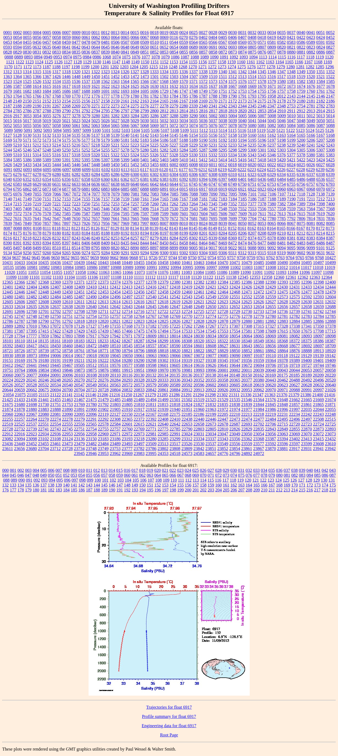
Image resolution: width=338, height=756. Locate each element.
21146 (91, 394)
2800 (154, 111)
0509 (144, 42)
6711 (183, 184)
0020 (174, 32)
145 (104, 485)
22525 (19, 424)
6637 (105, 184)
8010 (183, 223)
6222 (242, 169)
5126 (329, 130)
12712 (115, 311)
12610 (67, 301)
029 (226, 470)
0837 (95, 52)
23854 (234, 448)
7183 (222, 199)
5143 (154, 135)
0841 (125, 52)
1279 (280, 66)
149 (135, 485)
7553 (252, 208)
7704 (252, 218)
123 (271, 480)
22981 (151, 434)
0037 (291, 32)
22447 (222, 419)
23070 (306, 434)
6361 (115, 179)
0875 (252, 52)
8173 (330, 228)
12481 (19, 297)
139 (58, 485)
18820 (175, 350)
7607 (232, 213)
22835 (258, 429)
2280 (183, 106)
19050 (127, 355)
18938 (19, 355)
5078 (232, 125)
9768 (319, 257)
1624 (125, 86)
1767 (46, 96)
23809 (186, 448)
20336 (175, 380)
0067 (144, 37)
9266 (76, 252)
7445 (95, 208)
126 (293, 480)
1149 (135, 62)
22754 (91, 429)
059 (119, 475)
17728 (7, 336)
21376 (282, 394)
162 (233, 485)
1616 (56, 86)
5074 (193, 125)
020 (157, 470)
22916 (19, 434)
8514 (76, 248)
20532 (43, 385)
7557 (271, 208)
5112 (203, 130)
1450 (95, 76)
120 (248, 480)
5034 (183, 120)
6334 (281, 174)
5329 (183, 155)
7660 (105, 218)
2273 (115, 106)
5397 (105, 159)
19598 (151, 365)
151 (150, 485)
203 (211, 490)
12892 (19, 326)
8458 (183, 243)
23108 (55, 438)
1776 (95, 96)
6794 (7, 189)
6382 (154, 179)
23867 (258, 448)
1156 (202, 62)
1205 (143, 66)
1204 (134, 66)
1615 (46, 86)
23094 (19, 438)
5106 (155, 130)
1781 (144, 96)
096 (67, 480)
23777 (127, 448)
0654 (174, 47)
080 (279, 475)
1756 (271, 91)
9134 (7, 252)
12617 (151, 301)
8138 (144, 228)
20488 (294, 380)
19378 (282, 360)
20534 (55, 385)
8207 (252, 233)
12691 (7, 311)
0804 (242, 47)
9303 (193, 252)
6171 (173, 169)
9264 (56, 252)
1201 (104, 66)
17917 (91, 336)
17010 (31, 326)
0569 (242, 42)
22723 (306, 424)
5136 (86, 135)
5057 (46, 125)
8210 (281, 233)
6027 (320, 164)
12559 (270, 297)
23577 (258, 443)
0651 (154, 47)
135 (28, 485)
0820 (281, 47)
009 (74, 470)
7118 (301, 194)
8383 (310, 238)
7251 (95, 204)
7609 (242, 213)
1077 (145, 57)
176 (5, 490)
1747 (183, 91)
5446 (76, 164)
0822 (301, 47)
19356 (246, 360)
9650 (55, 257)
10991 (151, 267)
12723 (175, 311)
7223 (76, 204)
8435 (125, 243)
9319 (281, 252)
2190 (37, 106)
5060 (66, 125)
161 (226, 485)
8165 (281, 228)
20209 (318, 375)
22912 (7, 434)
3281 (105, 115)
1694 (134, 91)
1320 (76, 71)
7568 (330, 208)
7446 (105, 208)
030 (233, 470)
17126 (79, 326)
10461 (186, 262)
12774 (210, 316)
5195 (252, 140)
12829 (210, 321)
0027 (203, 32)
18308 (186, 341)
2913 (310, 111)
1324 (115, 71)
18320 (198, 341)
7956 (105, 223)
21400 (317, 394)
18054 (234, 336)
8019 (193, 223)
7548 (222, 208)
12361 (290, 277)
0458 (56, 42)
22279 (79, 419)
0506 (115, 42)
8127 (105, 228)
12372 (91, 282)
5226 (164, 145)
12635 (31, 306)
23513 (163, 443)
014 (112, 470)
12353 (254, 277)
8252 (105, 238)
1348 (291, 71)
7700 (242, 218)
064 (157, 475)
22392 (151, 419)
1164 (279, 62)
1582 (301, 81)
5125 (319, 130)
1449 (86, 76)
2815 (193, 111)
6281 (66, 174)
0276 (193, 37)
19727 (306, 365)
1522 (330, 76)
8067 (291, 223)
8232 (56, 238)
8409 (105, 243)
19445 (55, 365)
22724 (318, 424)
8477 (262, 243)
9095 (291, 248)
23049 (234, 434)
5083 (281, 125)
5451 (125, 164)
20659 (19, 390)
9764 (290, 257)
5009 (281, 115)
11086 (222, 272)
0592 (330, 42)
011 (89, 470)
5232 (222, 145)
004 (36, 470)
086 (325, 475)
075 (241, 475)
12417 (163, 287)
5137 (95, 135)
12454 (115, 292)
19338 (210, 360)
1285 (319, 66)
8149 (212, 228)
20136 (186, 375)
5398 (115, 159)
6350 (17, 179)
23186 (115, 438)
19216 (91, 360)
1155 (193, 62)
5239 (291, 145)
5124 (310, 130)
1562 (105, 81)
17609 (270, 331)
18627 (222, 345)
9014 (203, 248)
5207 (320, 140)
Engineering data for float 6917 (169, 725)
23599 (306, 443)
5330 (193, 155)
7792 (291, 218)
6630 (46, 184)
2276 (144, 106)
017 (135, 470)
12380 (175, 282)
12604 (330, 297)
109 (166, 480)
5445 (66, 164)
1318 (66, 71)
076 (249, 475)
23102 (43, 438)
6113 (125, 169)
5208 (330, 140)
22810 (222, 429)
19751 (7, 370)
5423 (310, 159)
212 (279, 490)
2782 (320, 106)
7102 (262, 194)
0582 (281, 42)
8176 (27, 233)
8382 (301, 238)
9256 (27, 252)
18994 (43, 355)
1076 (136, 57)
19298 (151, 360)
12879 (234, 321)
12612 (91, 301)
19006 (55, 355)
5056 (37, 125)
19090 (235, 355)
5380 (310, 155)
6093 (27, 169)
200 (188, 490)
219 (332, 490)
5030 (144, 120)
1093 (243, 57)
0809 (271, 47)
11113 (162, 277)
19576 (115, 365)
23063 (282, 434)
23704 (43, 448)
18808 (151, 350)
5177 (86, 140)
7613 (281, 213)
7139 (330, 194)
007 (58, 470)
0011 (95, 32)
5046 (281, 120)
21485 (115, 399)
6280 (56, 174)
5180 (115, 140)
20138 (210, 375)
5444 (56, 164)
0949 (47, 57)
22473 (234, 419)
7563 (301, 208)
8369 (232, 238)
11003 (247, 267)
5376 (281, 155)
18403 (19, 345)
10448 (115, 262)
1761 (320, 91)
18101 (7, 341)
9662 (114, 257)
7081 (135, 194)
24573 (186, 453)
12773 (198, 316)
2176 (271, 101)
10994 (175, 267)
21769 (79, 404)
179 (28, 490)
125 (286, 480)
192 (127, 490)
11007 (259, 267)
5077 (222, 125)
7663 (125, 218)
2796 (115, 111)
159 (211, 485)
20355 (210, 380)
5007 (262, 115)
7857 (46, 223)
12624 (234, 301)
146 (112, 485)
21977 (246, 409)
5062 (86, 125)
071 (211, 475)
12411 (103, 287)
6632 (66, 184)
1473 (144, 76)
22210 (234, 414)
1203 (124, 66)
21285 (162, 394)
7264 (193, 204)
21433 (19, 399)
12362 (302, 277)
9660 (104, 257)
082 (294, 475)
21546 (246, 399)
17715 (330, 331)
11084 (198, 272)
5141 (134, 135)
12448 (43, 292)
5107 (165, 130)
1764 (17, 96)
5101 (106, 130)
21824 (186, 404)
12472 (258, 292)
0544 (174, 42)
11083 (186, 272)
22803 (198, 429)
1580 (281, 81)
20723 (91, 390)
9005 (193, 248)
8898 (164, 248)
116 (218, 480)
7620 (330, 213)
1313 (17, 71)
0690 (203, 47)
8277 (144, 238)
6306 (193, 174)
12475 (282, 292)
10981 (32, 267)
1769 (66, 96)
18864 (282, 350)
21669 (318, 399)
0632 (37, 47)
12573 (282, 297)
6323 (252, 174)
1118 (310, 57)
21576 (270, 399)
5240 (301, 145)
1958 (271, 96)
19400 (306, 360)
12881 (258, 321)
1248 (173, 66)
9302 (183, 252)
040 (309, 470)
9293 (134, 252)
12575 (294, 297)
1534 (56, 81)
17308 (246, 326)
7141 (17, 199)
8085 (330, 223)
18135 (43, 341)
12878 (222, 321)
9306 (222, 252)
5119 (261, 130)
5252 (86, 150)
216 (309, 490)
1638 (222, 86)
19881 (115, 370)
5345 (262, 155)
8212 (301, 233)
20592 (186, 385)
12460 (186, 292)
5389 (46, 159)
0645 (105, 47)
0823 (310, 47)
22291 (91, 419)
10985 (80, 267)
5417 (252, 159)
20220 (330, 375)
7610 (252, 213)
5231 (213, 145)
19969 (151, 370)
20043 (282, 370)
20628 (306, 385)
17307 (234, 326)
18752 (55, 350)
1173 (37, 66)
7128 (310, 194)
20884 (175, 390)
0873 (232, 52)
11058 (80, 272)
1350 (310, 71)
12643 (127, 306)
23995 (151, 453)
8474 (242, 243)
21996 (282, 409)
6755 (291, 184)
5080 (252, 125)
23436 (7, 443)
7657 (95, 218)
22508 (318, 419)
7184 (232, 199)
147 (119, 485)
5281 (154, 150)
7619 (320, 213)
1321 (86, 71)
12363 (314, 277)
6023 (281, 164)
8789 (86, 248)
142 (81, 485)
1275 (241, 66)
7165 (164, 199)
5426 (7, 164)
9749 (182, 257)
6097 (66, 169)
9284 (105, 252)
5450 (115, 164)
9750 (192, 257)
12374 (115, 282)
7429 (86, 208)
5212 (37, 145)
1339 (213, 71)
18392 (7, 345)
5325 (144, 155)
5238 (281, 145)
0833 (56, 52)
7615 (301, 213)
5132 (46, 135)
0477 (76, 42)
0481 (105, 42)
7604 (203, 213)
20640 (330, 385)
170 (294, 485)
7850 (37, 223)
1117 (301, 57)
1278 (271, 66)
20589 (175, 385)
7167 (183, 199)
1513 (242, 76)
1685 (56, 91)
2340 (203, 106)
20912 (186, 390)
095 (59, 480)
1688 (86, 91)
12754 (91, 316)
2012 (281, 96)
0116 (174, 37)
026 (203, 470)
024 (188, 470)
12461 (198, 292)
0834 (66, 52)
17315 (258, 326)
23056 (270, 434)
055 (89, 475)
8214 (320, 233)
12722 (163, 311)
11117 (173, 277)
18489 (103, 345)
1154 (183, 62)
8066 (281, 223)
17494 (163, 331)
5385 (17, 159)
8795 (95, 248)
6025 (301, 164)
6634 (86, 184)
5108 (174, 130)
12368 (43, 282)
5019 (46, 120)
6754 (281, 184)
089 (14, 480)
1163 (270, 62)
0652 (164, 47)
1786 (193, 96)
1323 (105, 71)
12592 (306, 297)
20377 (246, 380)
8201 (203, 233)
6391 (174, 179)
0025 (193, 32)
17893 (67, 336)
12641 (103, 306)
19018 (91, 355)
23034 (210, 434)
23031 (198, 434)
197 (165, 490)
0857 (203, 52)
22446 (210, 419)
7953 (95, 223)
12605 (7, 301)
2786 (27, 111)
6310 (232, 174)
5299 (242, 150)
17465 (115, 331)
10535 (8, 267)
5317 (66, 155)
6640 (134, 184)
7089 (203, 194)
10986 (92, 267)
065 (165, 475)
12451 (79, 292)
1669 (252, 86)
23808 (175, 448)
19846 (67, 370)
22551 (43, 424)
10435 (43, 262)
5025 (95, 120)
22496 (294, 419)
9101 (320, 248)
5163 (281, 135)
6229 (310, 169)
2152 (46, 101)
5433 (27, 164)
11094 (292, 272)
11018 (318, 267)
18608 (210, 345)
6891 (164, 189)
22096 (91, 414)
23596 (282, 443)
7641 (37, 218)
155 (180, 485)
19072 (199, 355)
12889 (7, 326)
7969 (125, 223)
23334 (198, 438)
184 (66, 490)
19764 (19, 370)
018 (142, 470)
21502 (186, 399)
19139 (318, 355)
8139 (154, 228)
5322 (115, 155)
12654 (258, 306)
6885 (125, 189)
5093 (47, 130)
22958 (91, 434)
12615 (127, 301)
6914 (174, 189)
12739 (294, 311)
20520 (330, 380)
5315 (46, 155)
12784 (318, 316)
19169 (19, 360)
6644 (174, 184)
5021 (66, 120)
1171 (18, 66)
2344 (242, 106)
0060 (76, 37)
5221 (115, 145)
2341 (213, 106)
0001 (7, 32)
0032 (252, 32)
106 (143, 480)
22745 (67, 429)
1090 (214, 57)
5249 (56, 150)
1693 (125, 91)
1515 (262, 76)
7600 (174, 213)
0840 (115, 52)
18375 (306, 341)
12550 (222, 297)
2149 (17, 101)
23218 (139, 438)
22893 (330, 429)
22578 (103, 424)
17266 (198, 326)
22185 (186, 414)
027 (211, 470)
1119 (319, 57)
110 (173, 480)
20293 (127, 380)
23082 (7, 438)
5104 (135, 130)
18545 (127, 345)
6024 (291, 164)
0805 (252, 47)
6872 (37, 189)
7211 (310, 199)
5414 (222, 159)
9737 (163, 257)
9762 (270, 257)
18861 (258, 350)
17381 (7, 331)
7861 (56, 223)
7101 (252, 194)
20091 (55, 375)
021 (165, 470)
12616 (139, 301)
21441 (43, 399)
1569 (174, 81)
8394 (46, 243)
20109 (103, 375)
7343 (203, 204)
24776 (222, 453)
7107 (281, 194)
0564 (193, 42)
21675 (7, 404)
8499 (37, 248)
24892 (246, 453)
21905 (115, 409)
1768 (56, 96)
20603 (222, 385)
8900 (183, 248)
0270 (183, 37)
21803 (115, 404)
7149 (27, 199)
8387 (330, 238)
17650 (294, 331)
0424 (320, 37)
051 (58, 475)
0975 (77, 57)
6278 (37, 174)
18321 (210, 341)
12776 (234, 316)
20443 (270, 380)
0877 (271, 52)
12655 (270, 306)
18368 (282, 341)
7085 (174, 194)
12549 (210, 297)
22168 (163, 414)
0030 (232, 32)
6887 (134, 189)
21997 (294, 409)
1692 (115, 91)
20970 (270, 390)
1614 (37, 86)
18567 (163, 345)
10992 (163, 267)
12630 (306, 301)
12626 (258, 301)
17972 (139, 336)
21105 (32, 394)
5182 (134, 140)
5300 (252, 150)
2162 (134, 101)
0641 (66, 47)
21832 (210, 404)
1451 (105, 76)
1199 (85, 66)
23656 (19, 448)
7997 (144, 223)
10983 (56, 267)
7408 (27, 208)
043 (332, 470)
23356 (234, 438)
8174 (7, 233)
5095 (67, 130)
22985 (163, 434)
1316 (46, 71)
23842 (198, 448)
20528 (31, 385)
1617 (66, 86)
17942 (115, 336)
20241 (31, 380)
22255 (7, 419)
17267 (210, 326)
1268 (183, 66)
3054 (37, 115)
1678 (330, 86)
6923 (262, 189)
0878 (281, 52)
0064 (115, 37)
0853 (164, 52)
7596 (134, 213)
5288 (213, 150)
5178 (95, 140)
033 (256, 470)
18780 (115, 350)
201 (195, 490)
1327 (134, 71)
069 (195, 475)
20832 (127, 390)
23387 (270, 438)
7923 (76, 223)
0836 (86, 52)
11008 (270, 267)
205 (226, 490)
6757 (310, 184)
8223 (37, 238)
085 (317, 475)
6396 (213, 179)
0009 (76, 32)
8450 (164, 243)
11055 (57, 272)
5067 (134, 125)
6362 (125, 179)
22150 (127, 414)
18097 (318, 336)
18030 (198, 336)
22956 (79, 434)
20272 (91, 380)
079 (271, 475)
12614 (115, 301)
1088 (194, 57)
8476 (252, 243)
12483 (43, 297)
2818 (222, 111)
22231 (282, 414)
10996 (199, 267)
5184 (154, 140)
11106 (92, 277)
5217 (86, 145)
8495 (7, 248)
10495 (306, 262)
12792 (67, 321)
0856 (193, 52)
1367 (46, 76)
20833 (139, 390)
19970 (163, 370)
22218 (258, 414)
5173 (46, 140)
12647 (175, 306)
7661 (115, 218)
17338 (294, 326)
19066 (175, 355)
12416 (151, 287)
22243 (318, 414)
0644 (95, 47)
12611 (79, 301)
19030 (103, 355)
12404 (31, 287)
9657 (84, 257)
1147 (116, 62)
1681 (17, 91)
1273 (222, 66)
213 (287, 490)
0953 (57, 57)
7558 (281, 208)
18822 (198, 350)
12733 (258, 311)
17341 (306, 326)
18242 (114, 341)
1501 (154, 76)
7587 (86, 213)
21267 (138, 394)
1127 (68, 62)
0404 (213, 37)
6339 (330, 174)
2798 (134, 111)
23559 (246, 443)
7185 (242, 199)
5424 (320, 159)
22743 (55, 429)
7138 (320, 194)
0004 (37, 32)
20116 (127, 375)
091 (29, 480)
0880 (291, 52)
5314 (37, 155)
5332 (213, 155)
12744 (330, 311)
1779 (125, 96)
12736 (282, 311)
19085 (223, 355)
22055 (330, 409)
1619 (86, 86)
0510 (154, 42)
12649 (198, 306)
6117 (144, 169)
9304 (203, 252)
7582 (56, 213)
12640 (91, 306)
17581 (246, 331)
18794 (127, 350)
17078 (67, 326)
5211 (27, 145)
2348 (281, 106)
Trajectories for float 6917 (169, 707)
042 (325, 470)
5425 (330, 159)
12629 (294, 301)
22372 (139, 419)
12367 (31, 282)
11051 (21, 272)
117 (226, 480)
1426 (56, 76)
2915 (330, 111)
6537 (330, 179)
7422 (56, 208)
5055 (27, 125)
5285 (193, 150)
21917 (139, 409)
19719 (294, 365)
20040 (270, 370)
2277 (154, 106)
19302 (163, 360)
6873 (46, 189)
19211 (79, 360)
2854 (271, 111)
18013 (163, 336)
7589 (95, 213)
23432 (330, 438)
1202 (114, 66)
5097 (77, 130)
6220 (232, 169)
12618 (163, 301)
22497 (306, 419)
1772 (86, 96)
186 (81, 490)
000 (5, 470)
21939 (163, 409)
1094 (253, 57)
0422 (301, 37)
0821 (291, 47)
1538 (95, 81)
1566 (144, 81)
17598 (258, 331)
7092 (223, 194)
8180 (56, 233)
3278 (76, 115)
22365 (127, 419)
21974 (234, 409)
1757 (281, 91)
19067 (187, 355)
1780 (134, 96)
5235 (252, 145)
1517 (281, 76)
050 (51, 475)
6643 (164, 184)
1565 (134, 81)
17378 (330, 326)
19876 (103, 370)
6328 (262, 174)
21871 (330, 404)
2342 (222, 106)
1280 (290, 66)
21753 (67, 404)
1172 (27, 66)
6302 (154, 174)
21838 (234, 404)
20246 (43, 380)
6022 (271, 164)
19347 (234, 360)
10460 (175, 262)
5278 (125, 150)
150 (142, 485)
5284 (183, 150)
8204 (222, 233)
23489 (115, 443)
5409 (174, 159)
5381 (320, 155)
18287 (138, 341)
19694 (258, 365)
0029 (222, 32)
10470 (222, 262)
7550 (232, 208)
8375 (262, 238)
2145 (310, 96)
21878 (19, 409)
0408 (252, 37)
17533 (186, 331)
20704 (79, 390)
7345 (213, 204)
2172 (232, 101)
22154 (139, 414)
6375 (134, 179)
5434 (37, 164)
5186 (164, 140)
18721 (7, 350)
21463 (67, 399)
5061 (76, 125)
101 (105, 480)
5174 (56, 140)
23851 (210, 448)
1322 (95, 71)
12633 (7, 306)
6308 (213, 174)
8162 (252, 228)
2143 (291, 96)
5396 (95, 159)
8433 (115, 243)
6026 (310, 164)
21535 (234, 399)
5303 (281, 150)
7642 (46, 218)
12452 (91, 292)
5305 (301, 150)
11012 (282, 267)
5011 (301, 115)
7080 (125, 194)
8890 (134, 248)
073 (226, 475)
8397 (66, 243)
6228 (300, 169)
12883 (282, 321)
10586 (20, 267)
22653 (186, 424)
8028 (213, 223)
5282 (164, 150)
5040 (242, 120)
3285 (144, 115)
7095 (233, 194)
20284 (115, 380)
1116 (291, 57)
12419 (186, 287)
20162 (258, 375)
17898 (79, 336)
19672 (246, 365)
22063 (19, 414)
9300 (164, 252)
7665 (134, 218)
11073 (139, 272)
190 (112, 490)
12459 (175, 292)
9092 (271, 248)
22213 (246, 414)
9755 (221, 257)
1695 (144, 91)
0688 (183, 47)
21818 (175, 404)
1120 (329, 57)
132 (5, 485)
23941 (318, 448)
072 (218, 475)
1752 (232, 91)
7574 (27, 213)
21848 (282, 404)
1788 (213, 96)
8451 (174, 243)
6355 (56, 179)
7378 (262, 204)
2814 (183, 111)
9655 (75, 257)
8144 (183, 228)
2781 (310, 106)
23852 (222, 448)
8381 (291, 238)
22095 (79, 414)
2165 (164, 101)
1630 (154, 86)
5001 (203, 115)
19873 (79, 370)
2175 (262, 101)
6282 (76, 174)
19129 (306, 355)
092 (36, 480)
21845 (270, 404)
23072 (318, 434)
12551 (234, 297)
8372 (242, 238)
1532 (46, 81)
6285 (105, 174)
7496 (144, 208)
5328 (174, 155)
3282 (115, 115)
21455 (55, 399)
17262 (186, 326)
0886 (320, 52)
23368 (258, 438)
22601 (127, 424)
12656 (282, 306)
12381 (186, 282)
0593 (7, 47)
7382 (281, 204)
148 (127, 485)
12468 (234, 292)
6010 (203, 164)
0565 (203, 42)
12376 (127, 282)
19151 (7, 360)
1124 (39, 62)
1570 (183, 81)
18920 (330, 350)
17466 (127, 331)
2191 (46, 106)
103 (120, 480)
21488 (127, 399)
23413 (306, 438)
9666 (124, 257)
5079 (242, 125)
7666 (144, 218)
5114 (222, 130)
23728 (67, 448)
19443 (43, 365)
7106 (272, 194)
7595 (125, 213)
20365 (234, 380)
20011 (246, 370)
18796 (139, 350)
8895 (144, 248)
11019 (329, 267)
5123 (300, 130)
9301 (174, 252)
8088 (17, 228)
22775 (163, 429)
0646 (115, 47)
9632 (330, 252)
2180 (301, 101)
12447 (31, 292)
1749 (203, 91)
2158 (105, 101)
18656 (270, 345)
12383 (210, 282)
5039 (232, 120)
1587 (17, 86)
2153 (56, 101)
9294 (144, 252)
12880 (246, 321)
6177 (183, 169)
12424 (234, 287)
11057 (68, 272)
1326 (125, 71)
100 (97, 480)
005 (43, 470)
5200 (301, 140)
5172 (37, 140)
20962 (258, 390)
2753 (291, 106)
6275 (7, 174)
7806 (301, 218)
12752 (79, 316)
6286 (115, 174)
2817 (213, 111)
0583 (291, 42)
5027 (115, 120)
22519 (7, 424)
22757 (115, 429)
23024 (186, 434)
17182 (151, 326)
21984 (258, 409)
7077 (96, 194)
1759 (301, 91)
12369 (55, 282)
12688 (330, 306)
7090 (213, 194)
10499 (330, 262)
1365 (27, 76)
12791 (55, 321)
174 (325, 485)
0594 (17, 47)
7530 (174, 208)
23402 (294, 438)
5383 (330, 155)
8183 (76, 233)
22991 (175, 434)
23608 (318, 443)
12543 (186, 297)
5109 (184, 130)
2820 (242, 111)
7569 (7, 213)
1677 (320, 86)
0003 (27, 32)
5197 (271, 140)
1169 (328, 62)
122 (263, 480)
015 (119, 470)
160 (218, 485)
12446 (19, 292)
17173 (139, 326)
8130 (124, 228)
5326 (154, 155)
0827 (330, 47)
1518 (291, 76)
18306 (174, 341)
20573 (139, 385)
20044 (294, 370)
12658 (306, 306)
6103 (115, 169)
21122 (55, 394)
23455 (43, 443)
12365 (7, 282)
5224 (144, 145)
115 (211, 480)
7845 (17, 223)
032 (249, 470)
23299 (175, 438)
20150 (246, 375)
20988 (294, 390)
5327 (164, 155)
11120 (196, 277)
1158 (222, 62)
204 (218, 490)
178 (20, 490)
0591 (320, 42)
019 (150, 470)
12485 (67, 297)
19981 (186, 370)
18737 (31, 350)
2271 (95, 106)
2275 (134, 106)
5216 (76, 145)
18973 (31, 355)
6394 (203, 179)
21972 (222, 409)
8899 (174, 248)
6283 (86, 174)
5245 (17, 150)
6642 (154, 184)
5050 (320, 120)
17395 (31, 331)
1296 (329, 66)
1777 (105, 96)
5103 (125, 130)
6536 (320, 179)
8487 (330, 243)
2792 (86, 111)
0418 (262, 37)
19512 (91, 365)
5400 (134, 159)
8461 (193, 243)
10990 (139, 267)
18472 (91, 345)
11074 (151, 272)
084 (309, 475)
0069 (164, 37)
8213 (310, 233)
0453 (7, 42)
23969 (127, 453)
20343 (186, 380)
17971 (127, 336)
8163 (261, 228)
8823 (125, 248)
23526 (186, 443)
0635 (46, 47)
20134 (162, 375)
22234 (294, 414)
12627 (270, 301)
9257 (37, 252)
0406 (232, 37)
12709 (91, 311)
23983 (139, 453)
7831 (320, 218)
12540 (151, 297)
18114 (31, 341)
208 (249, 490)
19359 (258, 360)
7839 (7, 223)
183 (58, 490)
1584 (320, 81)
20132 (150, 375)
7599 (164, 213)
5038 (222, 120)
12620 (186, 301)
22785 (175, 429)
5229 (193, 145)
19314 (175, 360)
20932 (234, 390)
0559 (183, 42)
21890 (67, 409)
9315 (262, 252)
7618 (310, 213)
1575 (232, 81)
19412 (7, 365)
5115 (232, 130)
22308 (115, 419)
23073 (330, 434)
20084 (43, 375)
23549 (222, 443)
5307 (320, 150)
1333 (154, 71)
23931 (306, 448)
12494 (103, 297)
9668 (133, 257)
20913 (198, 390)
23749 (103, 448)
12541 (163, 297)
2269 (76, 106)
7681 (193, 218)
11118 (185, 277)
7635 (27, 218)
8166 (291, 228)
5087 (320, 125)
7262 (174, 204)
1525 (27, 81)
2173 (242, 101)
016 (127, 470)
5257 (115, 150)
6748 (222, 184)
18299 (162, 341)
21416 (329, 394)
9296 (154, 252)
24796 (234, 453)
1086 (175, 57)
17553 (222, 331)
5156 (213, 135)
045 (13, 475)
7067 (66, 194)
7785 (281, 218)
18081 (282, 336)
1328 (144, 71)
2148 (7, 101)
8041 (232, 223)
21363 (270, 394)
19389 (294, 360)
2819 (232, 111)
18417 (31, 345)
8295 (183, 238)
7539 (183, 208)
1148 (125, 62)
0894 (38, 57)
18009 (151, 336)
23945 (79, 453)
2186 (330, 101)
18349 (258, 341)
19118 (282, 355)
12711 (103, 311)
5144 (164, 135)
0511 (164, 42)
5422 (301, 159)
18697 (318, 345)
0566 (213, 42)
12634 (19, 306)
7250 (86, 204)
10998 (223, 267)
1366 (37, 76)
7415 (46, 208)
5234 (242, 145)
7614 (291, 213)
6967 (301, 189)
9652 (65, 257)
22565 (91, 424)
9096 (301, 248)
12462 (210, 292)
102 (112, 480)
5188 (183, 140)
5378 (301, 155)
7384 (291, 204)
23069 (294, 434)
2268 (66, 106)
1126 (58, 62)
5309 (7, 155)
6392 (183, 179)
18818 (163, 350)
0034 (271, 32)
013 (104, 470)
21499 (163, 399)
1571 (193, 81)
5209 (7, 145)
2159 (115, 101)
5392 (76, 159)
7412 (37, 208)
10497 (318, 262)
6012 (222, 164)
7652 (86, 218)
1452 (115, 76)
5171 (27, 140)
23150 (91, 438)
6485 (291, 179)
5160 (252, 135)
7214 (7, 204)
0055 (27, 37)
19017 (79, 355)
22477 (258, 419)
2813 (174, 111)
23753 (115, 448)
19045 (115, 355)
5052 (7, 125)
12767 (151, 316)
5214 (56, 145)
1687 (76, 91)
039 (302, 470)
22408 (163, 419)
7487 (134, 208)
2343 (232, 106)
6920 (232, 189)
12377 (139, 282)
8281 (164, 238)
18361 (270, 341)
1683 (37, 91)
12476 (294, 292)
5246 (27, 150)
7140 (7, 199)
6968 (310, 189)
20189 (306, 375)
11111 (139, 277)
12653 (246, 306)
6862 (27, 189)
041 (317, 470)
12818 (79, 321)
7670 (164, 218)
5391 (66, 159)
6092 (17, 169)
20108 (91, 375)
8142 (163, 228)
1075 (126, 57)
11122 (208, 277)
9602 (301, 252)
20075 (19, 375)
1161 (250, 62)
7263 (183, 204)
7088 (193, 194)
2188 (17, 106)
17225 (175, 326)
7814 (310, 218)
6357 (76, 179)
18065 (258, 336)
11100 (23, 277)
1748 (193, 91)
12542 (175, 297)
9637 (16, 257)
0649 (134, 47)
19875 (91, 370)
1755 (262, 91)
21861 (306, 404)
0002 (17, 32)
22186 (198, 414)
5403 (164, 159)
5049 (310, 120)
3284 (134, 115)
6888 (144, 189)
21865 (318, 404)
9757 (231, 257)
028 (218, 470)
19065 (163, 355)
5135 (76, 135)
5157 (222, 135)
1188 (56, 66)
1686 (66, 91)
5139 (115, 135)
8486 (320, 243)
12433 (306, 287)
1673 (291, 86)
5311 (27, 155)
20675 (43, 390)
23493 (127, 443)
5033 (174, 120)
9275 (95, 252)
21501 (175, 399)
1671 (271, 86)
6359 (95, 179)
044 (5, 475)
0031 (242, 32)
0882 (310, 52)
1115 (282, 57)
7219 (37, 204)
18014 (175, 336)
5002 (213, 115)
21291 (186, 394)
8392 (27, 243)
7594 (115, 213)
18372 (294, 341)
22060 (7, 414)
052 (66, 475)
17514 (175, 331)
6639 (125, 184)
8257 (134, 238)
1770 (76, 96)
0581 (271, 42)
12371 (79, 282)
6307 (203, 174)
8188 (105, 233)
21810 (139, 404)
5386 (27, 159)
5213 (46, 145)
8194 (144, 233)
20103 (79, 375)
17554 (234, 331)
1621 (95, 86)
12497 (127, 297)
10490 (282, 262)
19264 (115, 360)
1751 (222, 91)
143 (89, 485)
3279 (86, 115)
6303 (164, 174)
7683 (203, 218)
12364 (326, 277)
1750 (213, 91)
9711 (143, 257)
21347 (258, 394)
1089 (204, 57)
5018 (37, 120)
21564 (258, 399)
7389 (301, 204)
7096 (242, 194)
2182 (320, 101)
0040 (301, 32)
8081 (310, 223)
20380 (258, 380)
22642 (175, 424)
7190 (291, 199)
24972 (258, 453)
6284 (95, 174)
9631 (320, 252)
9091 (262, 248)
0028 (213, 32)
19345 (222, 360)
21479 (103, 399)
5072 (174, 125)
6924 (271, 189)
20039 (258, 370)
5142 (144, 135)
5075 (203, 125)
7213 (330, 199)
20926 (222, 390)
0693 (232, 47)
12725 (198, 311)
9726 (153, 257)
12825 (163, 321)
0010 (86, 32)
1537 (86, 81)
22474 (246, 419)
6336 (301, 174)
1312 (7, 71)
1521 (320, 76)
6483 (271, 179)
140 (66, 485)
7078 (105, 194)
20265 (67, 380)
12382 (198, 282)
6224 (261, 169)
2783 (330, 106)
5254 (95, 150)
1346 (271, 71)
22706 (270, 424)
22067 (31, 414)
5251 (76, 150)
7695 (213, 218)
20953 (246, 390)
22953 (67, 434)
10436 (55, 262)
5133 (56, 135)
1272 (212, 66)
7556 (262, 208)
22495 (282, 419)
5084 (291, 125)
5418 (262, 159)
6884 (115, 189)
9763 (280, 257)
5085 (301, 125)
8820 (115, 248)
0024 (183, 32)
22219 (270, 414)
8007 (164, 223)
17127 (91, 326)
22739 (31, 429)
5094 (57, 130)
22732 (19, 429)
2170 (213, 101)
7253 (115, 204)
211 (271, 490)
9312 (242, 252)
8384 (320, 238)
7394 (310, 204)
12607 (31, 301)
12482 (31, 297)
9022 (232, 248)
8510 (56, 248)
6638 (115, 184)
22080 (43, 414)
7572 (17, 213)
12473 (270, 292)
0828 (7, 52)
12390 (270, 282)
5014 (330, 115)
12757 (115, 316)
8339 (213, 238)
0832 (46, 52)
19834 (43, 370)
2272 (105, 106)
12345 (242, 277)
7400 (330, 204)
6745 (193, 184)
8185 (95, 233)
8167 (300, 228)
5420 (281, 159)
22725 (330, 424)
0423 (310, 37)
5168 (330, 135)
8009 (174, 223)
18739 (43, 350)
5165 (301, 135)
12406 (43, 287)
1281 (300, 66)
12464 (222, 292)
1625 (134, 86)
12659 (318, 306)
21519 (198, 399)
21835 (222, 404)
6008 (193, 164)
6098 (76, 169)
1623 (115, 86)
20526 (7, 385)
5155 (203, 135)
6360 (105, 179)
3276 (56, 115)
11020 (9, 272)
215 (302, 490)
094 (52, 480)
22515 (330, 419)
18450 (55, 345)
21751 (55, 404)
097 (74, 480)
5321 (105, 155)
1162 (260, 62)
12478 (318, 292)
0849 (134, 52)
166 (264, 485)
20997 (318, 390)
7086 (184, 194)
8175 (17, 233)
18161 (55, 341)
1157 (212, 62)
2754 (301, 106)
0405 (222, 37)
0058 (56, 37)
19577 (127, 365)
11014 (294, 267)
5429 (17, 164)
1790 (232, 96)
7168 (193, 199)
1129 (87, 62)
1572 (203, 81)
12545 (198, 297)
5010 (291, 115)
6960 (281, 189)
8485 (310, 243)
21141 (67, 394)
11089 (234, 272)
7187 (262, 199)
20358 (222, 380)
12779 (258, 316)
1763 (7, 96)
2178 (281, 101)
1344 (252, 71)
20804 (115, 390)
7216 (27, 204)
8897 (154, 248)
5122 (290, 130)
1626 (144, 86)
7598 (154, 213)
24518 (175, 453)
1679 (7, 91)
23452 (31, 443)
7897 (66, 223)
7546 (203, 208)
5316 (56, 155)
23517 (175, 443)
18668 (282, 345)
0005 (46, 32)
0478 (86, 42)
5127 (7, 135)
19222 (103, 360)
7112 (291, 194)
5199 (291, 140)
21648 (282, 399)
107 (151, 480)
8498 (27, 248)
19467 (67, 365)
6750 (242, 184)
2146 (320, 96)
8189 (115, 233)
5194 (242, 140)
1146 (106, 62)
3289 (183, 115)
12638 (67, 306)
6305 (183, 174)
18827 (210, 350)
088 (6, 480)
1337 (193, 71)
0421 (291, 37)
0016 (144, 32)
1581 (291, 81)
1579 (271, 81)
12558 (258, 297)
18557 (151, 345)
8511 (66, 248)
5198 (281, 140)
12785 (330, 316)
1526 (37, 81)
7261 (164, 204)
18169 (67, 341)
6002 (174, 164)
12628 (282, 301)
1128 (77, 62)
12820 (103, 321)
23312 (186, 438)
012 (96, 470)
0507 (125, 42)
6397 (222, 179)
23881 (282, 448)
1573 (213, 81)
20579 (151, 385)
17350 (318, 326)
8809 (105, 248)
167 (271, 485)
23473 (67, 443)
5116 (242, 130)
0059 (66, 37)
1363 (7, 76)
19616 (198, 365)
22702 (258, 424)
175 (332, 485)
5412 (203, 159)
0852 (154, 52)
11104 (69, 277)
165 (256, 485)
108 (158, 480)
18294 (150, 341)
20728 (103, 390)
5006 (252, 115)
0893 (28, 57)
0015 (134, 32)
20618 (246, 385)
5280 (144, 150)
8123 (75, 228)
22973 (139, 434)
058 (112, 475)
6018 (232, 164)
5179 (105, 140)
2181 (310, 101)
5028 (125, 120)
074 (233, 475)
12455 (127, 292)
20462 (282, 380)
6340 (7, 179)
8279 (154, 238)
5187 (174, 140)
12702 (55, 311)
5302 (271, 150)
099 (90, 480)
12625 (246, 301)
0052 (330, 32)
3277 (66, 115)
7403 (7, 208)
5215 (66, 145)
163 (241, 485)
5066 (125, 125)
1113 (263, 57)
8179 (46, 233)
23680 (31, 448)
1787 (203, 96)
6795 (17, 189)
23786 (151, 448)
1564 (125, 81)
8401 (76, 243)
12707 (67, 311)
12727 (210, 311)
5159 (242, 135)
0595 (27, 47)
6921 (242, 189)
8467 (213, 243)
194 (142, 490)
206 (233, 490)
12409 (79, 287)
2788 (46, 111)
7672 (174, 218)
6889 (154, 189)
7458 (115, 208)
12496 (115, 297)
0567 (222, 42)
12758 (127, 316)
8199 (183, 233)
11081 (175, 272)
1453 (125, 76)
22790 (186, 429)
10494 (294, 262)
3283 (125, 115)
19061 (139, 355)
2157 (95, 101)
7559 (291, 208)
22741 (43, 429)
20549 (91, 385)
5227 (174, 145)
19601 (163, 365)
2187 (7, 106)
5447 (86, 164)
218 (325, 490)
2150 (27, 101)
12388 (258, 282)
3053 (27, 115)
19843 (55, 370)
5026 (105, 120)
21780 (91, 404)
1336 (183, 71)
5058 (56, 125)
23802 (163, 448)
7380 (271, 204)
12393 (282, 282)
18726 (19, 350)
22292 (103, 419)
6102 (105, 169)
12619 (175, 301)
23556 (234, 443)
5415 (232, 159)
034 (264, 470)
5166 (310, 135)
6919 (222, 189)
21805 (127, 404)
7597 (144, 213)
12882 (270, 321)
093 (44, 480)
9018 (222, 248)
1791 (242, 96)
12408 (67, 287)
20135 (174, 375)
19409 (330, 360)
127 (301, 480)
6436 (262, 179)
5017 (27, 120)
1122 (20, 62)
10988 (116, 267)
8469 (222, 243)
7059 (47, 194)
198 (173, 490)
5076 (213, 125)
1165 (289, 62)
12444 (330, 287)
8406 (86, 243)
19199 (67, 360)
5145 (174, 135)
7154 (76, 199)
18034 (210, 336)
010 (81, 470)
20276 (103, 380)
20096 (67, 375)
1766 (37, 96)
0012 (105, 32)
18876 (294, 350)
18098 (330, 336)
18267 (126, 341)
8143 (173, 228)
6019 (242, 164)
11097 (316, 272)
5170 (17, 140)
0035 (281, 32)
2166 (174, 101)
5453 (144, 164)
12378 (151, 282)
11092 (269, 272)
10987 (104, 267)
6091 (8, 169)
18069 (270, 336)
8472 (232, 243)
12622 (210, 301)
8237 (66, 238)
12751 (67, 316)
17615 (282, 331)
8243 (76, 238)
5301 (262, 150)
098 (82, 480)
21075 (20, 394)
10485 (258, 262)
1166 (299, 62)
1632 (174, 86)
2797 (125, 111)
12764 (139, 316)
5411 (193, 159)
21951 (186, 409)
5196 (262, 140)
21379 (294, 394)
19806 (31, 370)
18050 (222, 336)
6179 (193, 169)
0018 (154, 32)
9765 (300, 257)
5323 (125, 155)
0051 (320, 32)
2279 (174, 106)
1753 (242, 91)
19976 (175, 370)
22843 (270, 429)
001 (13, 470)
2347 (271, 106)
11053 (33, 272)
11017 (306, 267)
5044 (262, 120)
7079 (115, 194)
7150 (37, 199)
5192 (222, 140)
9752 (202, 257)
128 (309, 480)
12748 (31, 316)
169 (287, 485)
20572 (127, 385)
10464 (210, 262)
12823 (139, 321)
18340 (246, 341)
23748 (91, 448)
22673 (210, 424)
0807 (262, 47)
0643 (86, 47)
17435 (91, 331)
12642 (115, 306)
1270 (192, 66)
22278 (67, 419)
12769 (175, 316)
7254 (125, 204)
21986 (270, 409)
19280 (127, 360)
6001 (164, 164)
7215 (17, 204)
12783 (306, 316)
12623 (222, 301)
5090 (18, 130)
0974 (67, 57)
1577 (252, 81)
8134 (134, 228)
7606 (222, 213)
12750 (55, 316)
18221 (91, 341)
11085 (210, 272)
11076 (163, 272)
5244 (7, 150)
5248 (46, 150)
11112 (150, 277)
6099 (86, 169)
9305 (213, 252)
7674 (183, 218)
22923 (31, 434)
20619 (258, 385)
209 (256, 490)
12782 (294, 316)
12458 (163, 292)
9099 (310, 248)
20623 (282, 385)
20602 (210, 385)
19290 (139, 360)
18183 (79, 341)
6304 (174, 174)
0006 (56, 32)
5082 (271, 125)
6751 (252, 184)
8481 (281, 243)
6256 (330, 169)
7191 (301, 199)
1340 (222, 71)
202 (203, 490)
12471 (246, 292)
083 (302, 475)
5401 (144, 159)
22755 (103, 429)
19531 (103, 365)
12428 (258, 287)
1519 (301, 76)
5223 (134, 145)
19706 (270, 365)
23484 (103, 443)
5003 (222, 115)
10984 (68, 267)
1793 (252, 96)
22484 (270, 419)
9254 (17, 252)
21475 (91, 399)
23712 (55, 448)
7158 (115, 199)
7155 (86, 199)
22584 (115, 424)
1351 (320, 71)
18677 (294, 345)
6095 (47, 169)
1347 (281, 71)
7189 (281, 199)
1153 (174, 62)
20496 (318, 380)
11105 (81, 277)
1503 (174, 76)
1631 (164, 86)
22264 (31, 419)
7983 (134, 223)
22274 (55, 419)
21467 (79, 399)
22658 (198, 424)
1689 (95, 91)
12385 (234, 282)
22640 (163, 424)
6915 (183, 189)
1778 (115, 96)
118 (233, 480)
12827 (186, 321)
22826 (234, 429)
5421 (291, 159)
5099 (86, 130)
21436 (31, 399)
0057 (46, 37)
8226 (46, 238)
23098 (31, 438)
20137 (198, 375)
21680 (19, 404)
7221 (56, 204)
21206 (102, 394)
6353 (37, 179)
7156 (95, 199)
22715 (282, 424)
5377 (291, 155)
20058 (330, 370)
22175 (175, 414)
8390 (7, 243)
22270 (43, 419)
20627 (294, 385)
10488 (270, 262)
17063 (43, 326)
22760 (127, 429)
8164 (271, 228)
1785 (183, 96)
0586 (301, 42)
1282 (310, 66)
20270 (79, 380)
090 (21, 480)
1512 (232, 76)
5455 (154, 164)
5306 (310, 150)
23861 (246, 448)
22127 (115, 414)
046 (20, 475)
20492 (306, 380)
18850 (234, 350)
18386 (318, 341)
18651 (258, 345)
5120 (271, 130)
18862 (270, 350)
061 (135, 475)
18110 (19, 341)
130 (324, 480)
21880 (31, 409)
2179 (291, 101)
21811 (151, 404)
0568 (232, 42)
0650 (144, 47)
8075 (301, 223)
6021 (262, 164)
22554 (55, 424)
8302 (193, 238)
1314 (27, 71)
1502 (164, 76)
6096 (56, 169)
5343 (252, 155)
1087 (184, 57)
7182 (213, 199)
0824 (320, 47)
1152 (164, 62)
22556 (79, 424)
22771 (151, 429)
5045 (271, 120)
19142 (330, 355)
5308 (330, 150)
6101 (96, 169)
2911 (291, 111)
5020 (56, 120)
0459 (66, 42)
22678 (222, 424)
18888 (306, 350)
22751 (79, 429)
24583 (198, 453)
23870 (270, 448)
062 (142, 475)
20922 (210, 390)
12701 (43, 311)
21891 (79, 409)
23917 (294, 448)
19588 (139, 365)
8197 (164, 233)
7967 (115, 223)
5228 (183, 145)
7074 (86, 194)
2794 (95, 111)
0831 (37, 52)
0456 (37, 42)
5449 (105, 164)
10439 (79, 262)
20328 (139, 380)
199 (180, 490)
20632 (318, 385)
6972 (330, 189)
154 (173, 485)
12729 (234, 311)
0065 (125, 37)
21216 (114, 394)
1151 (154, 62)
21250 (126, 394)
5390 (56, 159)
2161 (125, 101)
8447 (154, 243)
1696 (154, 91)
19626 (210, 365)
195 (150, 490)
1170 (8, 66)
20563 (115, 385)
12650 (210, 306)
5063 (95, 125)
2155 (76, 101)
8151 (222, 228)
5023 (76, 120)
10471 (234, 262)
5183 (144, 140)
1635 (203, 86)
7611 (262, 213)
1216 (163, 66)
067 (180, 475)
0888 (8, 57)
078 (264, 475)
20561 (103, 385)
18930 (7, 355)
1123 (29, 62)
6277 (27, 174)
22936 (55, 434)
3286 (154, 115)
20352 (198, 380)
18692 (306, 345)
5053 (17, 125)
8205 (232, 233)
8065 (271, 223)
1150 (145, 62)
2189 (27, 106)
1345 (262, 71)
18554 (139, 345)
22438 (186, 419)
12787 (19, 321)
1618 (76, 86)
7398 (320, 204)
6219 (222, 169)
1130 (97, 62)
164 (249, 485)
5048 (301, 120)
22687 (234, 424)
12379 (163, 282)
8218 (27, 238)
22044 (318, 409)
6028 (330, 164)
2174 (252, 101)
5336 (242, 155)
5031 (154, 120)
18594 (186, 345)
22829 (246, 429)
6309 (222, 174)
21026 (330, 390)
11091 (257, 272)
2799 (144, 111)
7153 (66, 199)
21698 (31, 404)
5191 (213, 140)
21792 (103, 404)
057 (104, 475)
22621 (151, 424)
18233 (103, 341)
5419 (271, 159)
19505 (79, 365)
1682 (27, 91)
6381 (144, 179)
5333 (222, 155)
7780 (271, 218)
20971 (282, 390)
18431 (43, 345)
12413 (127, 287)
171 (302, 485)
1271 (202, 66)
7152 (56, 199)
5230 (203, 145)
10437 (67, 262)
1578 (262, 81)
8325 (203, 238)
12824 (151, 321)
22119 (103, 414)
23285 (163, 438)
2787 (37, 111)
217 (317, 490)
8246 (86, 238)
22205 (222, 414)
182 (51, 490)
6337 (310, 174)
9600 (291, 252)
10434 (31, 262)
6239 (320, 169)
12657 (294, 306)
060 (127, 475)
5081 (262, 125)
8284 (174, 238)
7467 (125, 208)
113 (196, 480)
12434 (318, 287)
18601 (198, 345)
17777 (31, 336)
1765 (27, 96)
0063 (105, 37)
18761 (79, 350)
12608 (43, 301)
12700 (31, 311)
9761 (260, 257)
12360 (278, 277)
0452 (330, 37)
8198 (174, 233)
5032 (164, 120)
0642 (76, 47)
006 (51, 470)
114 (203, 480)
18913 (318, 350)
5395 (86, 159)
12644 (139, 306)
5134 (66, 135)
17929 (103, 336)
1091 (224, 57)
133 (13, 485)
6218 (212, 169)
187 (89, 490)
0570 (252, 42)
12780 (270, 316)
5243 (330, 145)
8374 (252, 238)
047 (28, 475)
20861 (163, 390)
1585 (330, 81)
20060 (7, 375)
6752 (262, 184)
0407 (242, 37)
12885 (306, 321)
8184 (86, 233)
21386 (306, 394)
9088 (252, 248)
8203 (213, 233)
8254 (125, 238)
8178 (37, 233)
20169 (270, 375)
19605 (175, 365)
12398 (318, 282)
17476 (151, 331)
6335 (291, 174)
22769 (139, 429)
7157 (105, 199)
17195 (163, 326)
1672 (281, 86)
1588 (27, 86)
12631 (318, 301)
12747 (19, 316)
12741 (306, 311)
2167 (183, 101)
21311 (234, 394)
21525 (210, 399)
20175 (282, 375)
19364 (270, 360)
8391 (17, 243)
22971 (115, 434)
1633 (183, 86)
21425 (7, 399)
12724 (186, 311)
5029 (134, 120)
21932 (151, 409)
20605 (234, 385)
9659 (94, 257)
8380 (281, 238)
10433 (19, 262)
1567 (154, 81)
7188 (271, 199)
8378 (271, 238)
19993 (198, 370)
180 (36, 490)
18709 (330, 345)
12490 (91, 297)
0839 (105, 52)
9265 (66, 252)
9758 (241, 257)
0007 (66, 32)
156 (188, 485)
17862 (55, 336)
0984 (87, 57)
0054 (17, 37)
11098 (328, 272)
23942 (330, 448)
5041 (252, 120)
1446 (66, 76)
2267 (56, 106)
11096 (304, 272)
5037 (213, 120)
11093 (281, 272)
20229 (19, 380)
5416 (242, 159)
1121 (10, 62)
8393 (37, 243)
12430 (282, 287)
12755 (103, 316)
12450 (67, 292)
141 (74, 485)
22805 (210, 429)
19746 (330, 365)
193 (135, 490)
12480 (7, 297)
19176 (31, 360)
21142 (79, 394)
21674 (330, 399)
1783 (164, 96)
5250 (66, 150)
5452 (134, 164)
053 (74, 475)
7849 (27, 223)
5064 (105, 125)
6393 (193, 179)
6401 (242, 179)
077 (256, 475)
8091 (27, 228)
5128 (17, 135)
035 (271, 470)
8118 (56, 228)
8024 (203, 223)
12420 (198, 287)
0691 (213, 47)
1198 (75, 66)
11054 (45, 272)
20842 (151, 390)
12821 (115, 321)
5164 (291, 135)
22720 (294, 424)
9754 (212, 257)
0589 (310, 42)
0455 (27, 42)
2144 (301, 96)
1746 (174, 91)
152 (157, 485)
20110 (115, 375)
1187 (46, 66)
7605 (213, 213)
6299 (125, 174)
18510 (115, 345)
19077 (211, 355)
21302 (222, 394)
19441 (31, 365)
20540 (67, 385)
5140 (125, 135)
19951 (139, 370)
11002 (235, 267)
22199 (210, 414)
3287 (164, 115)
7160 (134, 199)
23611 (7, 448)
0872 (222, 52)
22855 (294, 429)
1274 (231, 66)
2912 (301, 111)
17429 (79, 331)
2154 (66, 101)
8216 (7, 238)
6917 (203, 189)
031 (241, 470)
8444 (144, 243)
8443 (134, 243)
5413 (213, 159)
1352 (330, 71)
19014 (67, 355)
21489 (139, 399)
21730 (43, 404)
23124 (67, 438)
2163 (144, 101)
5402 (154, 159)
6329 (271, 174)
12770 (186, 316)
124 (278, 480)
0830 (27, 52)
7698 (222, 218)
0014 (125, 32)
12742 (318, 311)
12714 (127, 311)
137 (43, 485)
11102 (46, 277)
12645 (151, 306)
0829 (17, 52)
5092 (37, 130)
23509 (151, 443)
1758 (291, 91)
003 (28, 470)
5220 (105, 145)
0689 (193, 47)
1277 (261, 66)
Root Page (169, 735)
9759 (251, 257)
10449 (127, 262)
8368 (222, 238)
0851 (144, 52)
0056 (37, 37)
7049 (27, 194)
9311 (232, 252)
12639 (79, 306)
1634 (193, 86)
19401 (318, 360)
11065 (116, 272)
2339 (193, 106)
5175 (66, 140)
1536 (76, 81)
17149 (103, 326)
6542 (7, 184)
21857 (294, 404)
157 (195, 485)
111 (181, 480)
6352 (27, 179)
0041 (310, 32)
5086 (310, 125)
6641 (144, 184)
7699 (232, 218)
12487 (79, 297)
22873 (318, 429)
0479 (95, 42)
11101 (34, 277)
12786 (7, 321)
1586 (7, 86)
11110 (127, 277)
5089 (8, 130)
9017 (213, 248)
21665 (306, 399)
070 (203, 475)
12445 (7, 292)
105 (135, 480)
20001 (222, 370)
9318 (271, 252)
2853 (262, 111)
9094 (281, 248)
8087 (8, 228)
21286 (174, 394)
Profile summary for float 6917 (169, 716)
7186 (252, 199)
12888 (330, 321)
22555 (67, 424)
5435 (46, 164)
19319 (186, 360)
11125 (219, 277)
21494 (151, 399)
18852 (246, 350)
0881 (301, 52)
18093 (306, 336)
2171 (222, 101)
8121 (66, 228)
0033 (262, 32)
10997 (211, 267)
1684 (46, 91)
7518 (164, 208)
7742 (262, 218)
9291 (125, 252)
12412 (115, 287)
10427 (330, 257)
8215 (330, 233)
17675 (306, 331)
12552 (246, 297)
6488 (310, 179)
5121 (280, 130)
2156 (86, 101)
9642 (26, 257)
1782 (154, 96)
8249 (95, 238)
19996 (210, 370)
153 (165, 485)
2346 (262, 106)
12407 (55, 287)
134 (20, 485)
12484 (55, 297)
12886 (318, 321)
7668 (154, 218)
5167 (320, 135)
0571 (262, 42)
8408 (95, 243)
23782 (139, 448)
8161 (242, 228)
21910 (127, 409)
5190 (203, 140)
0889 (18, 57)
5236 (262, 145)
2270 (86, 106)
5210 (17, 145)
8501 (46, 248)
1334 (164, 71)
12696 (19, 311)
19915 (127, 370)
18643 (246, 345)
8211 (291, 233)
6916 (193, 189)
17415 (43, 331)
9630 (310, 252)
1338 (203, 71)
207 (241, 490)
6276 (17, 174)
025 (195, 470)
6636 (95, 184)
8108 (37, 228)
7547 (213, 208)
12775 (222, 316)
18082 (294, 336)
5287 (203, 150)
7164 (154, 199)
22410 (175, 419)
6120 (163, 169)
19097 (247, 355)
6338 (320, 174)
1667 (232, 86)
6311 (242, 174)
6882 (95, 189)
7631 (17, 218)
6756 (301, 184)
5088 (330, 125)
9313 (252, 252)
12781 (282, 316)
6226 (281, 169)
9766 (309, 257)
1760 (310, 91)
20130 (138, 375)
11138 (231, 277)
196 (157, 490)
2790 (66, 111)
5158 (232, 135)
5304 (291, 150)
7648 (66, 218)
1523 (7, 81)
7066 (56, 194)
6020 (252, 164)
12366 (19, 282)
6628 (27, 184)
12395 (294, 282)
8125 (85, 228)
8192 (125, 233)
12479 (330, 292)
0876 (262, 52)
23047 (222, 434)
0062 (95, 37)
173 (317, 485)
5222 (125, 145)
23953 (103, 453)
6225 (271, 169)
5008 (271, 115)
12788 (31, 321)
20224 (7, 380)
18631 (234, 345)
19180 (43, 360)
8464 (203, 243)
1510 (213, 76)
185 (74, 490)
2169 (203, 101)
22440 (198, 419)
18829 (222, 350)
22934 (43, 434)
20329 (151, 380)
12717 (151, 311)
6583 (17, 184)
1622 (105, 86)
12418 (175, 287)
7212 (320, 199)
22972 (127, 434)
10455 (139, 262)
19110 (270, 355)
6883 (105, 189)
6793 (330, 184)
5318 (76, 155)
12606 (19, 301)
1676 (310, 86)
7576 (37, 213)
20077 (31, 375)
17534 (198, 331)
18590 (175, 345)
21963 (210, 409)
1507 (193, 76)
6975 (8, 194)
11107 (104, 277)
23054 (258, 434)
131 (331, 480)
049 (43, 475)
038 (294, 470)
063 (150, 475)
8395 (56, 243)
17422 (55, 331)
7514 (154, 208)
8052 (252, 223)
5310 (17, 155)
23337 (210, 438)
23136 (79, 438)
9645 (36, 257)
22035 (306, 409)
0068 (154, 37)
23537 (210, 443)
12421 (210, 287)
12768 (163, 316)
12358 (266, 277)
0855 (183, 52)
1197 (66, 66)
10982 (44, 267)
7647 (56, 218)
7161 (144, 199)
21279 (150, 394)
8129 (115, 228)
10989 (128, 267)
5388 (37, 159)
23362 (246, 438)
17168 (127, 326)
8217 (17, 238)
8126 (95, 228)
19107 (259, 355)
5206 (310, 140)
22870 (306, 429)
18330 (234, 341)
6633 (76, 184)
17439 (103, 331)
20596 (198, 385)
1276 (251, 66)
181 (43, 490)
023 (180, 470)
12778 (246, 316)
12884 (294, 321)
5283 (174, 150)
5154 (193, 135)
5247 (37, 150)
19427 (19, 365)
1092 (233, 57)
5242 (320, 145)
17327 (270, 326)
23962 (115, 453)
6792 (320, 184)
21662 (294, 399)
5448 (95, 164)
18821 (186, 350)
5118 (252, 130)
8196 (154, 233)
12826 (175, 321)
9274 (86, 252)
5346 (271, 155)
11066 (127, 272)
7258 (144, 204)
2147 (330, 96)
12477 (306, 292)
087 (332, 475)
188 (96, 490)
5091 (28, 130)
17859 (43, 336)
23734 (79, 448)
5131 (37, 135)
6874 (56, 189)
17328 (282, 326)
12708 (79, 311)
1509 (203, 76)
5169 (7, 140)
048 (36, 475)
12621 (198, 301)
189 (104, 490)
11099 (11, 277)
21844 (258, 404)
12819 (91, 321)
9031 (242, 248)
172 (309, 485)
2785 (17, 111)
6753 (271, 184)
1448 (76, 76)
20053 (306, 370)
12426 (246, 287)
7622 (7, 218)
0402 (203, 37)
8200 (193, 233)
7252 (105, 204)
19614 (186, 365)
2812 (164, 111)
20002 (234, 370)
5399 (125, 159)
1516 (271, 76)
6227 (291, 169)
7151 (46, 199)
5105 (145, 130)
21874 (7, 409)
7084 (164, 194)
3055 (46, 115)
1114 (272, 57)
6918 (213, 189)
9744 (172, 257)
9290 (115, 252)
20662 (31, 390)
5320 (95, 155)
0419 (271, 37)
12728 (222, 311)
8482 (291, 243)
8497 (17, 248)
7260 (154, 204)
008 (66, 470)
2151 (37, 101)
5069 (154, 125)
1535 (66, 81)
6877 (66, 189)
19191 (55, 360)
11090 (245, 272)
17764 (19, 336)
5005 (242, 115)
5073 (183, 125)
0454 (17, 42)
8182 (66, 233)
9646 (45, 257)
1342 (242, 71)
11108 (116, 277)
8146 (203, 228)
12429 (270, 287)
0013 (115, 32)
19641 (222, 365)
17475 (139, 331)
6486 (301, 179)
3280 (95, 115)
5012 (310, 115)
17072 (55, 326)
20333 (163, 380)
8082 (320, 223)
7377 (252, 204)
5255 (105, 150)
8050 (242, 223)
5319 (86, 155)
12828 (198, 321)
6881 (86, 189)
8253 (115, 238)
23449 (19, 443)
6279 (46, 174)
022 (173, 470)
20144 (222, 375)
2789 (56, 111)
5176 (76, 140)
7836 (330, 218)
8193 (134, 233)
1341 (232, 71)
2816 (203, 111)
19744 (318, 365)
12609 (55, 301)
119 (240, 480)
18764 (91, 350)
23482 (91, 443)
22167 (151, 414)
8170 (310, 228)
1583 (310, 81)
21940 (175, 409)
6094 (37, 169)
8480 (271, 243)
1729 (164, 91)
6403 (252, 179)
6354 (46, 179)
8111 (47, 228)
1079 (165, 57)
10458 (163, 262)
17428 (67, 331)
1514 (252, 76)
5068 (144, 125)
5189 (193, 140)
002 (20, 470)
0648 (125, 47)
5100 (96, 130)
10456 (151, 262)
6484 (281, 179)
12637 (55, 306)
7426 (76, 208)
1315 (37, 71)
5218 (95, 145)
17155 (115, 326)
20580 (163, 385)
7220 (46, 204)
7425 (66, 208)
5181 (125, 140)
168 (279, 485)
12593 (318, 297)
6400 (232, 179)
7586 (76, 213)
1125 (49, 62)
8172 (320, 228)
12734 (270, 311)
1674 (301, 86)
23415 (318, 438)
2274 (125, 106)
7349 (222, 204)
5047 (291, 120)
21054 (8, 394)
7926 (86, 223)
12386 (246, 282)
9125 (330, 248)
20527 (19, 385)
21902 (103, 409)
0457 (46, 42)
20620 (270, 385)
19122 (294, 355)
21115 (44, 394)
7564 (310, 208)
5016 (17, 120)
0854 (174, 52)
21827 (198, 404)
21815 (163, 404)
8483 (301, 243)
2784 (7, 111)
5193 (232, 140)
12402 (19, 287)
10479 (246, 262)
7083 (154, 194)
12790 (43, 321)
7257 (134, 204)
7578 (46, 213)
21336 (246, 394)
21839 (246, 404)
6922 (252, 189)
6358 (86, 179)
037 (287, 470)
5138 (105, 135)
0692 (222, 47)
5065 (115, 125)
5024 (86, 120)
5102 (116, 130)
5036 (203, 120)
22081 (55, 414)
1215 (153, 66)
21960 (198, 409)
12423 (222, 287)
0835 (76, 52)
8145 (193, 228)
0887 (330, 52)
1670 (262, 86)
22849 (282, 429)
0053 (7, 37)
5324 (134, 155)
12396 (306, 282)
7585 (66, 213)
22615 (139, 424)
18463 (79, 345)
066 (173, 475)
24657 (210, 453)
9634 (6, 257)
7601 (183, 213)
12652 (234, 306)
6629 (37, 184)
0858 (213, 52)
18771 (103, 350)
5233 (232, 145)
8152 (232, 228)
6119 (154, 169)
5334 (232, 155)
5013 (320, 115)
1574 (222, 81)
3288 (174, 115)
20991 (306, 390)
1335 (174, 71)
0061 (86, 37)
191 (119, 490)
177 (13, 490)
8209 (271, 233)
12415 (139, 287)
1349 (301, 71)
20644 (7, 390)
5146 (183, 135)
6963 (291, 189)
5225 (154, 145)
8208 (262, 233)
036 (279, 470)
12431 (294, 287)
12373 (103, 282)
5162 (271, 135)
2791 (76, 111)
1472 (134, 76)
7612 (271, 213)
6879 (76, 189)
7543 (193, 208)
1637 (213, 86)
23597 (294, 443)
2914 (320, 111)
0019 (164, 32)
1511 (222, 76)
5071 (164, 125)
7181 (203, 199)
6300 (134, 174)
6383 (164, 179)
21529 (222, 399)
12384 (222, 282)
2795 (105, 111)
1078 (155, 57)
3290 (193, 115)
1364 (17, 76)
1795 (262, 96)
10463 (198, 262)
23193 (127, 438)
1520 (310, 76)
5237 (271, 145)
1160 (241, 62)
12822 (127, 321)
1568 (164, 81)
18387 (330, 341)
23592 (270, 443)
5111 (194, 130)
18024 (186, 336)
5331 (203, 155)
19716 (282, 365)
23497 (139, 443)
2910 (281, 111)
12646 (163, 306)
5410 (183, 159)
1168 (318, 62)
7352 (232, 204)
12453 (103, 292)
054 (81, 475)
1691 (105, 91)
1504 (183, 76)
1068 (106, 57)
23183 (103, 438)
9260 (46, 252)
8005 (154, 223)
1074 (116, 57)
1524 (17, 81)
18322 (222, 341)
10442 (91, 262)
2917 (17, 115)
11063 (104, 272)
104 (128, 480)
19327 (198, 360)
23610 (330, 443)
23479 (79, 443)
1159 (231, 62)
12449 (55, 292)
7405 (17, 208)
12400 (330, 282)
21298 (210, 394)
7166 (174, 199)
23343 (222, 438)
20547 (79, 385)
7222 (66, 204)
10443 (103, 262)
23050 (246, 434)
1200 (94, 66)
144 (96, 485)
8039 (222, 223)
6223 (252, 169)
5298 (232, 150)
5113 (213, 130)
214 (294, 490)
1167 (308, 62)
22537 (31, 424)
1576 (242, 81)
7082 (144, 194)
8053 (262, 223)
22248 (330, 414)
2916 (7, 115)
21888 (55, 409)
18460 (67, 345)
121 (255, 480)
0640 (56, 47)
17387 (19, 331)
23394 (282, 438)
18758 (67, 350)
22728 (7, 429)
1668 (242, 86)
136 (36, 485)
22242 (306, 414)
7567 (320, 208)
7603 (193, 213)
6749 (232, 184)
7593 (105, 213)
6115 (135, 169)
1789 (222, 96)
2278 (164, 106)
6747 (213, 184)
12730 (246, 311)
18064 (246, 336)
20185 (294, 375)
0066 (134, 37)
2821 (252, 111)
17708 (318, 331)
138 (51, 485)
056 (96, 475)
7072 (76, 194)
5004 (232, 115)
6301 (144, 174)
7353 (242, 204)
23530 (198, 443)
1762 (330, 91)
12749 (43, 316)
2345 (252, 106)
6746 (203, 184)
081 (287, 475)
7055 (37, 194)
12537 (139, 297)
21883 (43, 409)
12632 (330, 301)
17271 (222, 326)
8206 (242, 233)
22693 (246, 424)
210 (264, 490)
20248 (55, 380)
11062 (92, 272)
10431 (7, 262)
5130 (27, 135)
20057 (318, 370)
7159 (125, 199)
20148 (234, 375)
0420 (281, 37)
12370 (67, 282)
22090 (67, 414)
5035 (193, 120)
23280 (151, 438)
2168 (193, 101)
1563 (115, 81)
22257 (19, 419)
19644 (234, 365)
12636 (43, 306)
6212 (203, 169)
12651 (222, 306)
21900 (91, 409)
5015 (7, 120)
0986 (96, 57)
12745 (7, 316)
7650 (76, 218)
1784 (174, 96)
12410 (91, 287)
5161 (262, 135)
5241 (310, 145)
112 (188, 480)
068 (188, 475)
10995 (187, 267)
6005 (183, 164)
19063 (151, 355)
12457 (151, 292)
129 (316, 480)
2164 (154, 101)
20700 (67, 390)
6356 (66, 179)
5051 (330, 120)
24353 (163, 453)
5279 (134, 150)
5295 (222, 150)
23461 (55, 443)
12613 (103, 301)
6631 (56, 184)
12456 (139, 292)
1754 (252, 91)
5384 (7, 159)
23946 (91, 453)
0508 (134, 42)
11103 (58, 277)
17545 (210, 331)
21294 (198, 394)
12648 (186, 306)
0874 (242, 52)
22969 (103, 434)
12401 (7, 287)
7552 (242, 208)
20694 (55, 390)
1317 (56, 71)
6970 (320, 189)
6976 (17, 194)
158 (203, 485)
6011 (213, 164)
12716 (139, 311)
